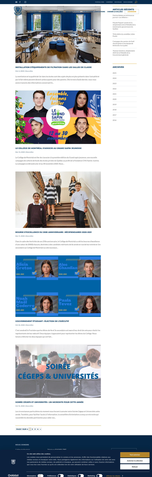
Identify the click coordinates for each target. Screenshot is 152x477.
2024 (114, 78)
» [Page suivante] (40, 429)
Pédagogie (45, 12)
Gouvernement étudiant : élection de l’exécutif (42, 321)
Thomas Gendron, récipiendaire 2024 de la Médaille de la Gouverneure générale (124, 53)
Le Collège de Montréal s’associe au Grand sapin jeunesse (48, 148)
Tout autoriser (135, 452)
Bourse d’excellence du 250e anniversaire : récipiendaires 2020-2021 (53, 232)
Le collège (34, 12)
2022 (114, 89)
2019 (114, 104)
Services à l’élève (73, 12)
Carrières (109, 2)
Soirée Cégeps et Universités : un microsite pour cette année (49, 402)
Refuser (135, 464)
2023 (114, 83)
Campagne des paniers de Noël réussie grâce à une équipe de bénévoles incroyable (123, 43)
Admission (132, 12)
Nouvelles (118, 2)
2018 (114, 110)
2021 (114, 94)
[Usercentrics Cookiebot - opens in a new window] (13, 473)
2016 (114, 120)
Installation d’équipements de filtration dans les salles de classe (53, 67)
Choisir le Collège (115, 12)
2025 (114, 73)
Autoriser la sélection (135, 458)
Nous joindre (128, 2)
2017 (114, 115)
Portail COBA (99, 2)
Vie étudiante (57, 12)
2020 (114, 99)
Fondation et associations (94, 12)
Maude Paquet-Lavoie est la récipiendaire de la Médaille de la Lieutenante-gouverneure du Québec (124, 26)
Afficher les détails (113, 473)
